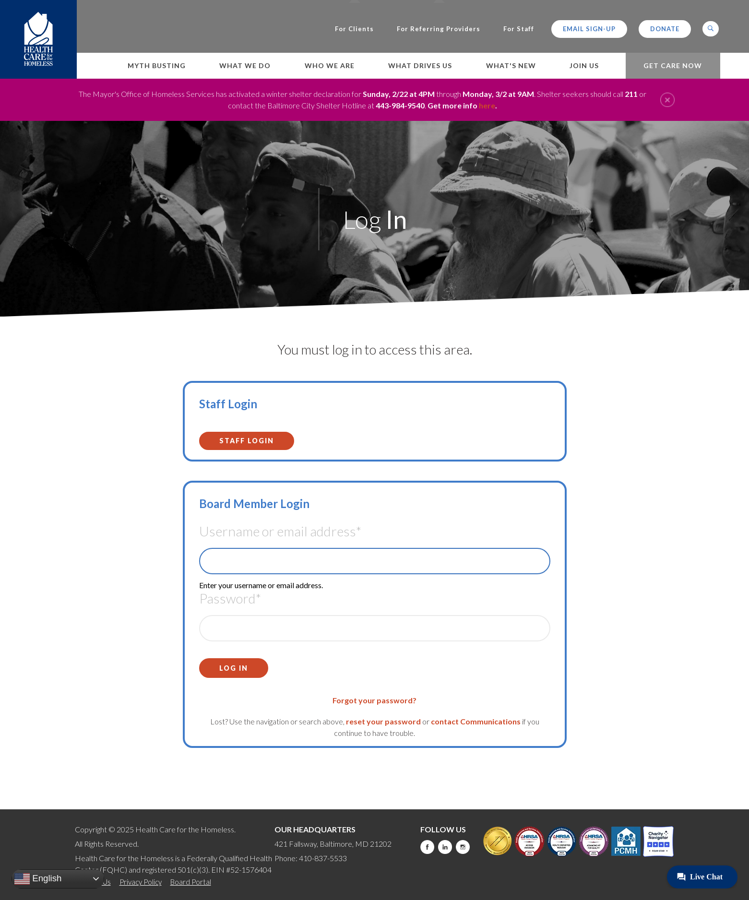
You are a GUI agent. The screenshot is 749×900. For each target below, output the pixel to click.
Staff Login (246, 441)
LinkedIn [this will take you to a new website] (445, 847)
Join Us (584, 65)
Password (230, 598)
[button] (710, 29)
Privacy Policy (140, 881)
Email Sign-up (589, 29)
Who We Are (330, 65)
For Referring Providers (438, 29)
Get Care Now (672, 65)
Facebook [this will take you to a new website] (427, 847)
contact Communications (476, 721)
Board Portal (190, 881)
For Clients (354, 29)
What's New (511, 65)
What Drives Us (420, 65)
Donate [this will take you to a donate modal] (664, 29)
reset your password (383, 721)
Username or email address (280, 531)
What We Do (245, 65)
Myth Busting (157, 65)
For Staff (518, 29)
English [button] (37, 879)
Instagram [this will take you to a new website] (463, 847)
